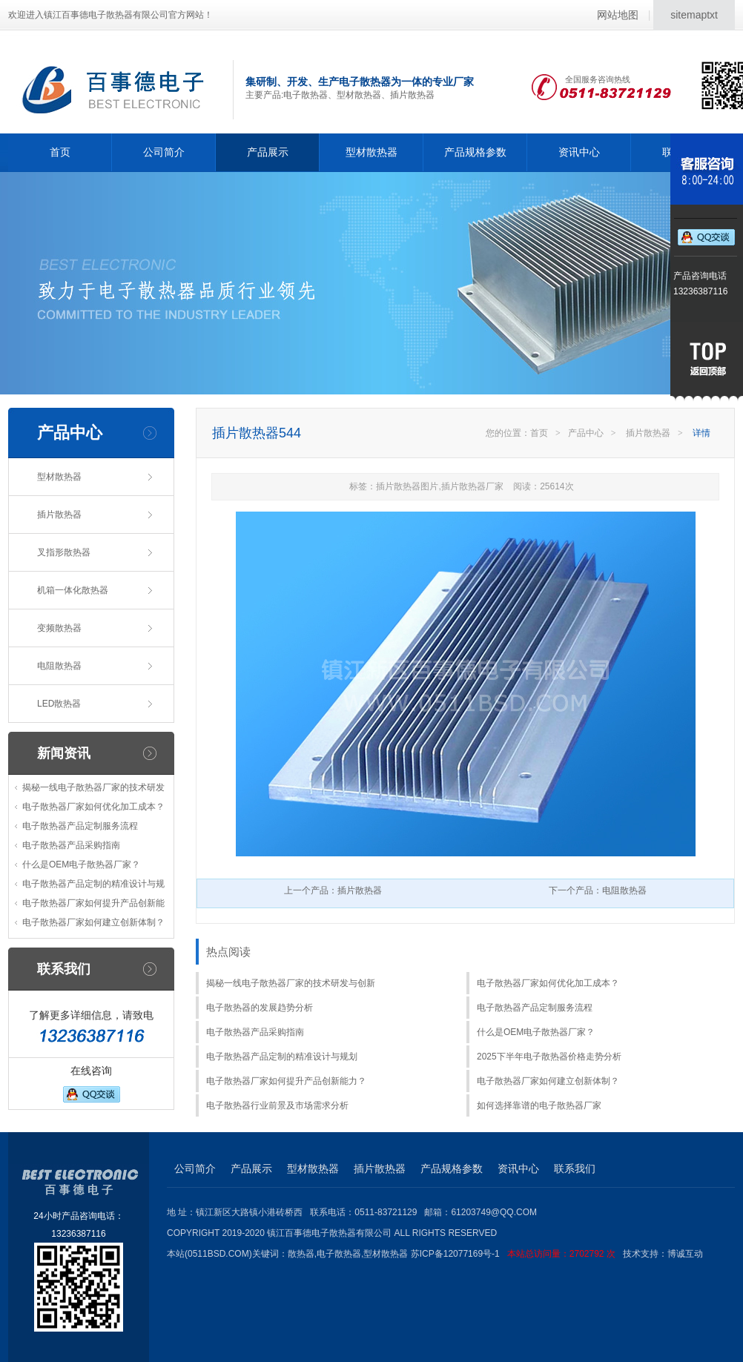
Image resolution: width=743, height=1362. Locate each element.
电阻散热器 (59, 666)
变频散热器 (59, 628)
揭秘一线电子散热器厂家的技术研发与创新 (290, 983)
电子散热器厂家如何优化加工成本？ (93, 806)
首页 (60, 152)
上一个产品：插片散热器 (333, 890)
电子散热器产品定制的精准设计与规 (93, 884)
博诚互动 (685, 1254)
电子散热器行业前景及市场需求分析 (277, 1105)
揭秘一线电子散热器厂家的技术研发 (93, 787)
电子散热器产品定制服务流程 (80, 826)
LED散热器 (59, 703)
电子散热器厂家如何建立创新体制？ (93, 922)
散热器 (301, 1254)
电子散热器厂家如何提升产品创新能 (93, 903)
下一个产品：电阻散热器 (598, 890)
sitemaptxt (694, 15)
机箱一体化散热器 (72, 590)
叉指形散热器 (63, 552)
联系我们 (574, 1168)
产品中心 (586, 433)
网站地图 (617, 15)
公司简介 (164, 152)
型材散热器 (371, 152)
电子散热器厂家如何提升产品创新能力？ (286, 1081)
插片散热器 (59, 514)
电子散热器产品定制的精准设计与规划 (281, 1056)
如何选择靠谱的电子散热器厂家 (539, 1105)
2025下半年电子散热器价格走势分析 (549, 1056)
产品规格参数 (475, 152)
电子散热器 (339, 1254)
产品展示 (267, 152)
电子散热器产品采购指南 (71, 845)
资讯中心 (579, 152)
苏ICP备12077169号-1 (517, 1254)
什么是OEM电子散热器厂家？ (81, 864)
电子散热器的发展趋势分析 (259, 1007)
